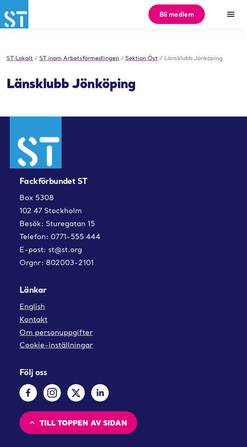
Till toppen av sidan (77, 422)
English (32, 306)
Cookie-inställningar (56, 345)
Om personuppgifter (56, 332)
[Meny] (231, 14)
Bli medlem (176, 14)
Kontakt (33, 319)
